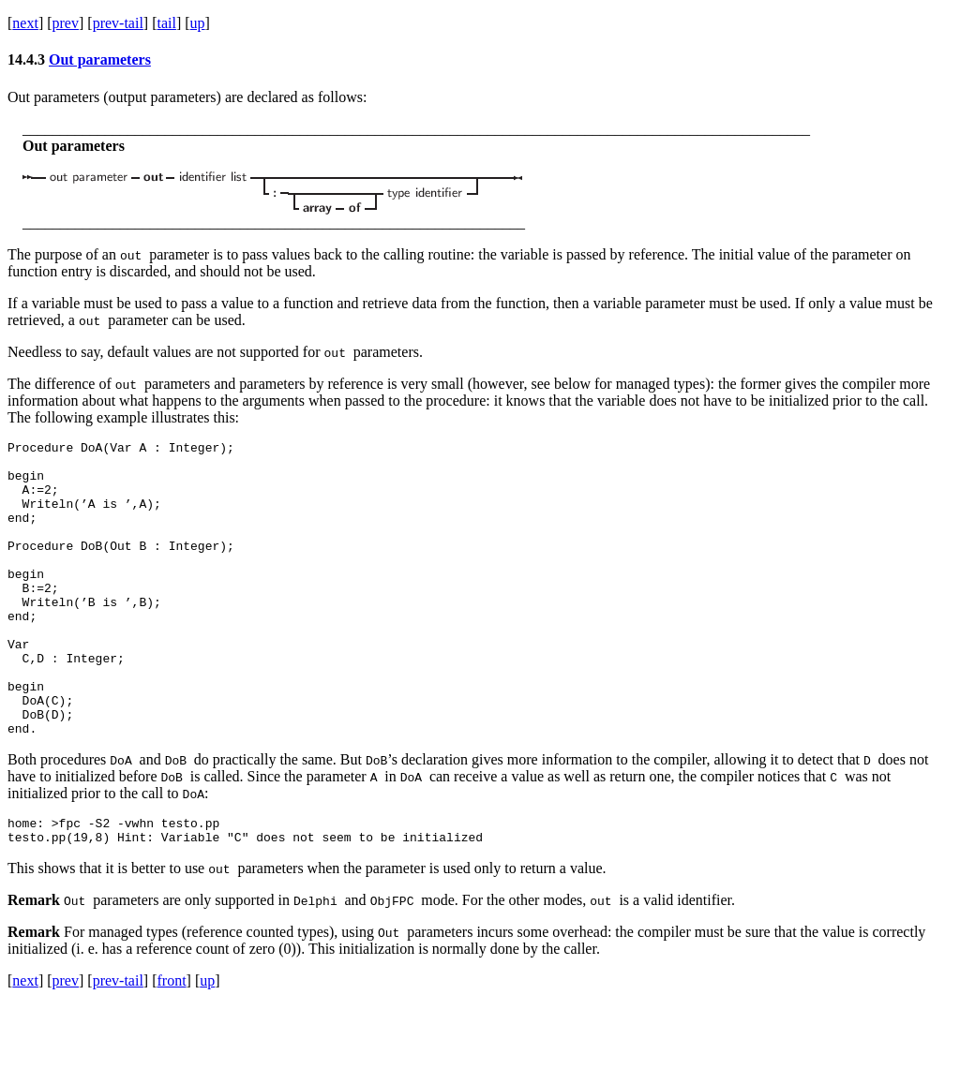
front (171, 1045)
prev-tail (118, 23)
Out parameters (100, 59)
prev (65, 23)
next (25, 23)
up (197, 23)
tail (166, 23)
